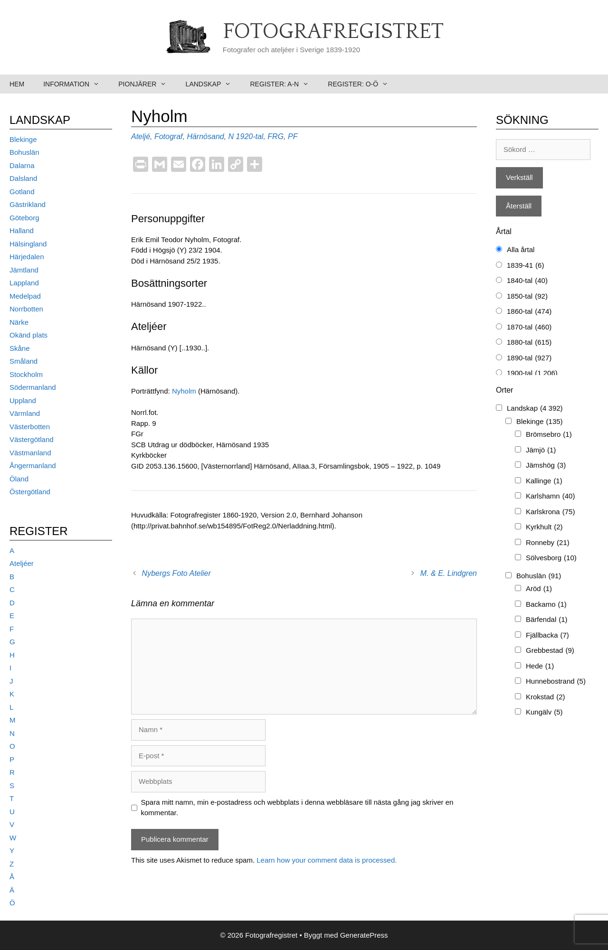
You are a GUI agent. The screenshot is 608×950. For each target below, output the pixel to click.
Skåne (20, 348)
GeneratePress (364, 935)
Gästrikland (28, 204)
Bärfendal (547, 619)
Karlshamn (550, 496)
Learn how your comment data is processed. (326, 860)
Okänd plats (29, 335)
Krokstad (545, 697)
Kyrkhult (544, 527)
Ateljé (140, 136)
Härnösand (205, 136)
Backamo (546, 604)
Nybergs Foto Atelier (176, 573)
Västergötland (32, 439)
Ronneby (548, 542)
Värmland (25, 413)
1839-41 (525, 265)
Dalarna (22, 165)
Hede (540, 666)
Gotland (22, 192)
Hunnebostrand (556, 681)
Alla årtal (520, 249)
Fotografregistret (333, 32)
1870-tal (529, 327)
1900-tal (532, 373)
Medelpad (25, 296)
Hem (17, 84)
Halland (22, 230)
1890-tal (529, 358)
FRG (275, 136)
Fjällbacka (547, 635)
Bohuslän (24, 152)
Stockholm (26, 374)
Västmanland (30, 453)
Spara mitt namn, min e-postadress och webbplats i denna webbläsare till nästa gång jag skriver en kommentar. (297, 807)
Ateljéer (22, 563)
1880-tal (529, 342)
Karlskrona (550, 512)
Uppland (23, 400)
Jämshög (546, 465)
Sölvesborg (551, 558)
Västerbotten (30, 427)
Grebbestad (550, 650)
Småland (24, 361)
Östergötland (30, 492)
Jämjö (541, 450)
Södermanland (33, 387)
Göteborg (24, 218)
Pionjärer (147, 84)
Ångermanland (33, 465)
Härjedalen (27, 257)
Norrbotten (26, 309)
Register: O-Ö (363, 84)
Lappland (24, 283)
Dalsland (23, 178)
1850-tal (527, 296)
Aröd (539, 588)
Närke (19, 322)
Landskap (213, 84)
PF (292, 136)
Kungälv (544, 712)
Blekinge (23, 139)
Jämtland (24, 270)
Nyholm (184, 391)
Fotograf (168, 136)
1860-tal (529, 311)
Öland (19, 479)
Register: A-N (284, 84)
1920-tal (250, 136)
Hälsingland (28, 244)
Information (76, 84)
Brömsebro (549, 434)
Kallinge (544, 481)
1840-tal (527, 280)
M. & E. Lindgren (448, 573)
